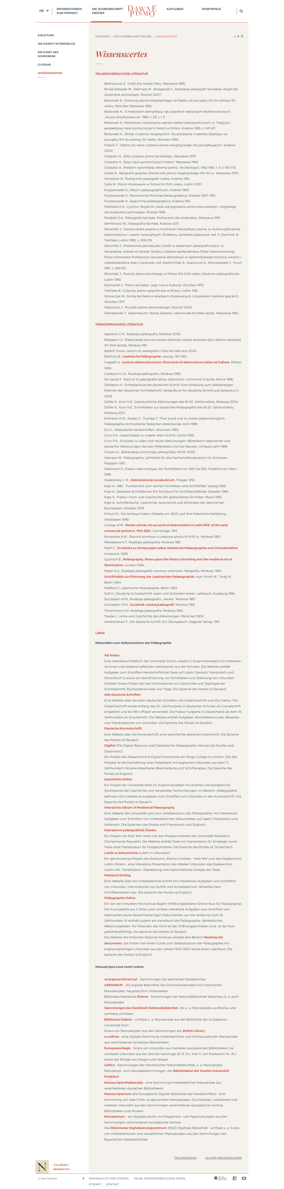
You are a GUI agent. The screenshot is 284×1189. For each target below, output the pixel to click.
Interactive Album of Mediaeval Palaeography (139, 807)
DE (41, 11)
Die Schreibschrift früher (107, 11)
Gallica (109, 1065)
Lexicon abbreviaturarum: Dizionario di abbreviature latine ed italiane (175, 362)
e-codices (111, 1037)
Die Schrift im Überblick (56, 44)
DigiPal (109, 745)
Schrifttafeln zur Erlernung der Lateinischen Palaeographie (149, 577)
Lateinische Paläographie (141, 356)
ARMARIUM (113, 985)
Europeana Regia (117, 1048)
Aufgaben (174, 9)
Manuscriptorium (118, 1094)
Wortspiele (211, 9)
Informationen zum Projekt (69, 11)
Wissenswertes (50, 73)
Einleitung (46, 35)
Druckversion (186, 1157)
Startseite (102, 36)
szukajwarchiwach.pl (120, 979)
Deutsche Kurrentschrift (123, 728)
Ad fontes (111, 655)
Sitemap (95, 1184)
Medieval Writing (117, 875)
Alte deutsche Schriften (122, 695)
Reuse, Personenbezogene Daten (159, 1178)
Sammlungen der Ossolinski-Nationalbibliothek (141, 1008)
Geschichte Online (118, 779)
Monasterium (114, 1117)
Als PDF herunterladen (223, 1157)
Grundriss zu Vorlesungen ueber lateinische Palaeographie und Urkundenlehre (177, 548)
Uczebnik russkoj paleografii (152, 605)
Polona (142, 997)
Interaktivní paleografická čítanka (130, 830)
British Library (194, 1031)
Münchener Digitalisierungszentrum (139, 1128)
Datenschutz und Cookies (109, 1178)
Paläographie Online (119, 898)
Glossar (44, 64)
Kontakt (112, 1184)
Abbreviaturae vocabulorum (152, 480)
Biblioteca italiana (118, 1019)
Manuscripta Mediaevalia (123, 1083)
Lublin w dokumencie (121, 853)
